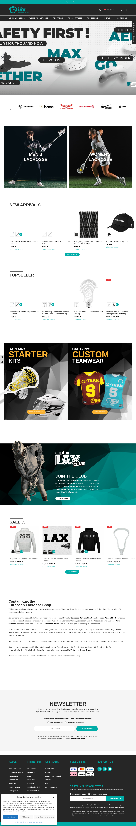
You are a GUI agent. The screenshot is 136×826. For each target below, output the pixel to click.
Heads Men (13, 776)
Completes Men (15, 769)
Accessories (93, 18)
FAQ (46, 783)
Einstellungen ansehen (44, 817)
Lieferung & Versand (53, 776)
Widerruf (30, 780)
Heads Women (15, 780)
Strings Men (13, 791)
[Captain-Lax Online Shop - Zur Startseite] (19, 9)
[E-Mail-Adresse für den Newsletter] (54, 728)
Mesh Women (14, 787)
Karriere (30, 783)
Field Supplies (75, 18)
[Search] (100, 10)
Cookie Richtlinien (34, 787)
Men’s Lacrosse (17, 18)
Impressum (39, 822)
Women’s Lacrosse (38, 18)
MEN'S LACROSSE (56, 722)
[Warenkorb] (125, 10)
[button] (54, 797)
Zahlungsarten (51, 787)
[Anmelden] (120, 10)
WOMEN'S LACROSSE (75, 722)
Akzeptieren (10, 817)
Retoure (48, 780)
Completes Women (16, 772)
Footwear (58, 18)
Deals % (108, 18)
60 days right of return (68, 2)
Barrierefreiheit (33, 791)
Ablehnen (26, 817)
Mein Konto (49, 769)
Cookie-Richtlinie (20, 822)
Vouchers (122, 18)
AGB (29, 776)
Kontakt (48, 772)
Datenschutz (31, 822)
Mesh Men (13, 783)
